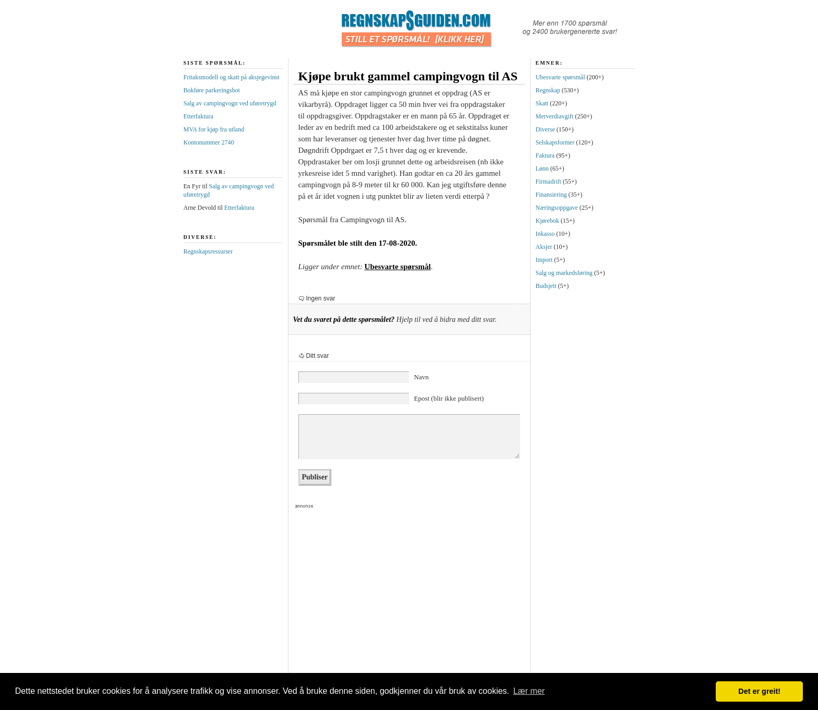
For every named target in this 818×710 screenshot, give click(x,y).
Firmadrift (548, 181)
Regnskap (548, 90)
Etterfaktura (198, 116)
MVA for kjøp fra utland (214, 129)
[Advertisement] (405, 594)
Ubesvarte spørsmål (398, 266)
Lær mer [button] (529, 691)
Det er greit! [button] (759, 691)
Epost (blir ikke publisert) (449, 398)
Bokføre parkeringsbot (212, 90)
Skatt (542, 103)
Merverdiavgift (555, 116)
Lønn (542, 168)
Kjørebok (547, 220)
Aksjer (544, 246)
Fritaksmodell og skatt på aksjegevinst (232, 77)
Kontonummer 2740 (209, 142)
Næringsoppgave (557, 207)
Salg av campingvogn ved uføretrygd (230, 103)
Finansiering (551, 194)
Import (544, 259)
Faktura (545, 155)
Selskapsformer (555, 142)
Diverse (545, 129)
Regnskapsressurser (208, 251)
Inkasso (545, 233)
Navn (421, 377)
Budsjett (546, 286)
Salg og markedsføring (564, 272)
